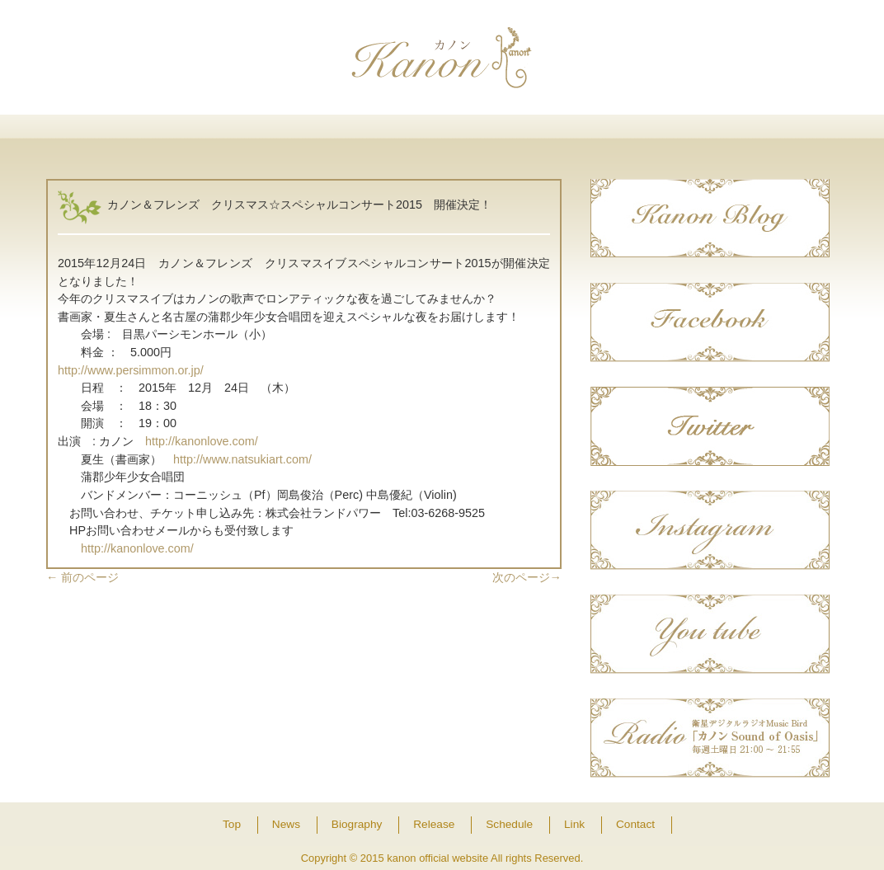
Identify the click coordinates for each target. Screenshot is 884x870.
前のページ (82, 577)
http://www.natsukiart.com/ (242, 459)
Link (667, 134)
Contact (780, 134)
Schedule (554, 134)
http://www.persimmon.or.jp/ (131, 370)
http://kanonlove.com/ (201, 441)
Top (102, 134)
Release (441, 134)
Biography (328, 134)
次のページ (527, 577)
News (215, 134)
